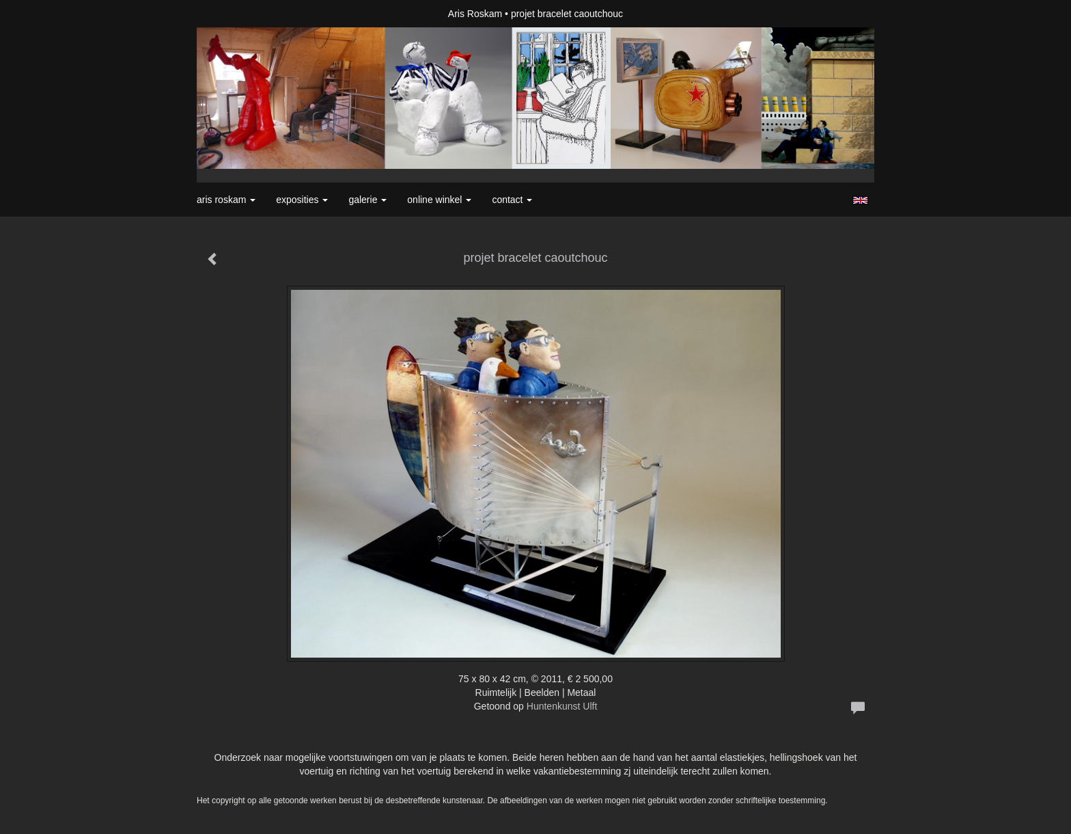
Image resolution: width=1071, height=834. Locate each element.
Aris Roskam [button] (226, 199)
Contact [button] (512, 199)
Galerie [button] (367, 199)
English (860, 200)
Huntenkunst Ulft (562, 706)
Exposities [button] (302, 199)
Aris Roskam (475, 13)
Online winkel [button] (439, 199)
